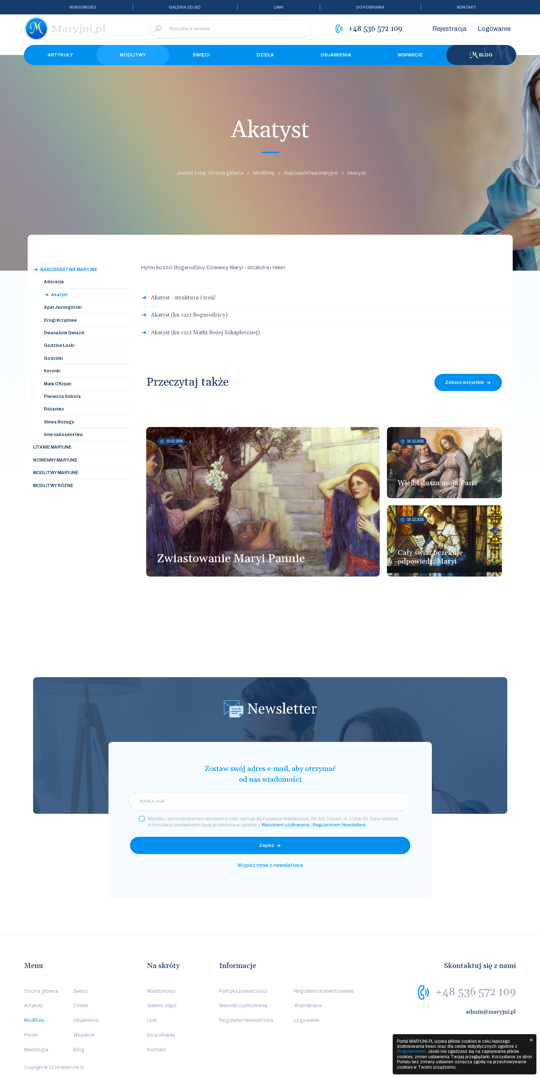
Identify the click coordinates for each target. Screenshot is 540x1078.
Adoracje (54, 281)
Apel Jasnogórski (63, 307)
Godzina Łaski (59, 345)
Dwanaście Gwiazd (64, 332)
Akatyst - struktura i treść (183, 297)
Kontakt (466, 7)
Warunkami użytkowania (285, 824)
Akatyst (356, 173)
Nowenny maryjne (55, 460)
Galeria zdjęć (185, 7)
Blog (481, 55)
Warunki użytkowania (243, 1005)
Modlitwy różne (53, 485)
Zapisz (266, 845)
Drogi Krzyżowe (60, 320)
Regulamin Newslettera (246, 1020)
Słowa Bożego (59, 422)
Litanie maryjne (52, 447)
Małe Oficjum (57, 383)
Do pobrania (370, 7)
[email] (270, 801)
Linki (278, 7)
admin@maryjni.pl (491, 1011)
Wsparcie (410, 55)
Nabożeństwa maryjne (311, 173)
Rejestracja (449, 28)
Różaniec (54, 409)
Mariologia (36, 1049)
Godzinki (53, 358)
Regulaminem (411, 1051)
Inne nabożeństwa (63, 434)
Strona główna (41, 991)
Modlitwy (133, 55)
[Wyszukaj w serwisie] (230, 29)
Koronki (52, 370)
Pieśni (31, 1035)
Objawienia (335, 55)
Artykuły (60, 55)
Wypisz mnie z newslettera (270, 865)
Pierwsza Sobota (62, 396)
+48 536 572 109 (475, 992)
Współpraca (308, 1005)
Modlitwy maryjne (55, 472)
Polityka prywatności (243, 991)
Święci (201, 55)
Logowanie (494, 28)
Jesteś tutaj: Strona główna (210, 173)
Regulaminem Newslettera (339, 824)
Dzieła (265, 55)
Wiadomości (82, 7)
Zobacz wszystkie (464, 382)
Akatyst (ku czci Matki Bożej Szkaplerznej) (205, 332)
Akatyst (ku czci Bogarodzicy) (189, 314)
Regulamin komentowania (324, 991)
